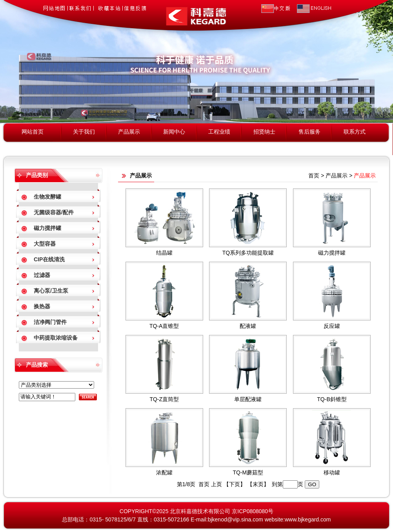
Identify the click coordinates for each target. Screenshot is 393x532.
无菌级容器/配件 (54, 212)
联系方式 (355, 131)
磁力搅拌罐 (47, 228)
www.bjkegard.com (308, 519)
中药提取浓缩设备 (56, 338)
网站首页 (33, 131)
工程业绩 (219, 131)
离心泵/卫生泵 (51, 291)
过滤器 (42, 275)
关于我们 (84, 131)
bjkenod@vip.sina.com (235, 519)
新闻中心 (174, 131)
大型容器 (45, 244)
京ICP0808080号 (252, 511)
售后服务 (309, 131)
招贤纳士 (264, 131)
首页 (313, 175)
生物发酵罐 (47, 197)
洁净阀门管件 (50, 322)
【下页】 (235, 484)
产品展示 (129, 131)
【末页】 (258, 484)
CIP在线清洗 (49, 259)
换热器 (42, 306)
